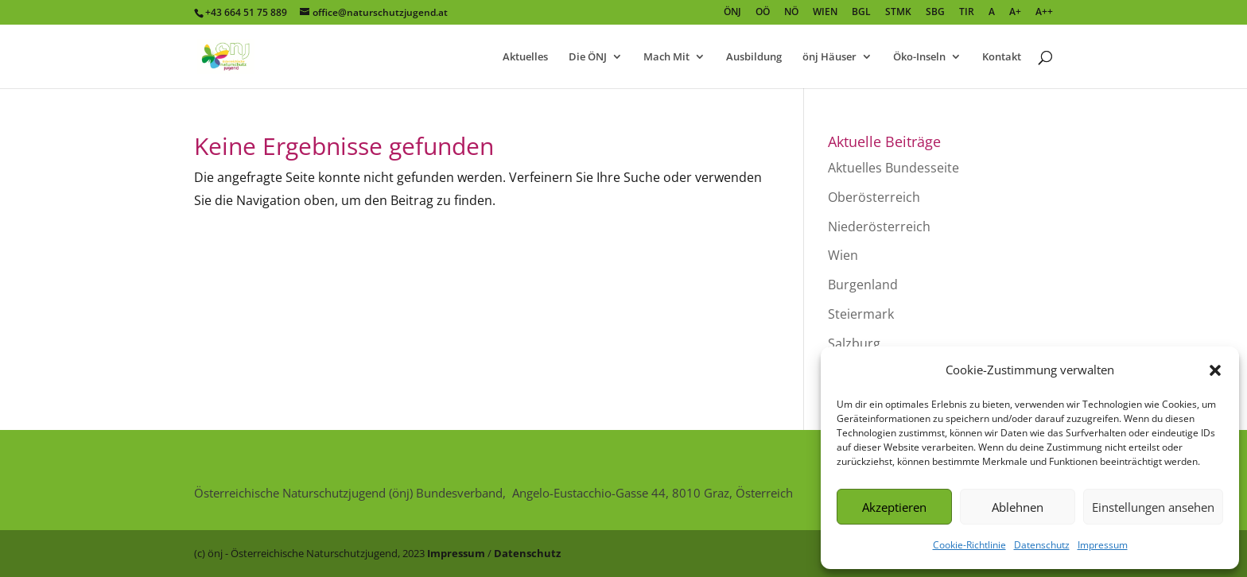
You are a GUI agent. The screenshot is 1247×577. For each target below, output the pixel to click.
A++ (1044, 12)
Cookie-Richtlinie (969, 545)
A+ (1015, 12)
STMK (898, 12)
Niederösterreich (879, 226)
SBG (935, 12)
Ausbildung (754, 57)
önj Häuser (829, 57)
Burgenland (863, 284)
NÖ (791, 12)
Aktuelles (525, 57)
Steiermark (861, 314)
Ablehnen (1017, 507)
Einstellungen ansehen (1153, 507)
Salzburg (854, 343)
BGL (861, 12)
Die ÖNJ (588, 57)
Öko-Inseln (919, 57)
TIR (966, 12)
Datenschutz (1042, 545)
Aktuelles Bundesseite (893, 167)
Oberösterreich (874, 197)
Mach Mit (666, 57)
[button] (1215, 370)
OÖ (763, 12)
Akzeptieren (894, 507)
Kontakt (1001, 57)
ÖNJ (732, 12)
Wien (843, 255)
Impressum (1103, 545)
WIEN (825, 12)
